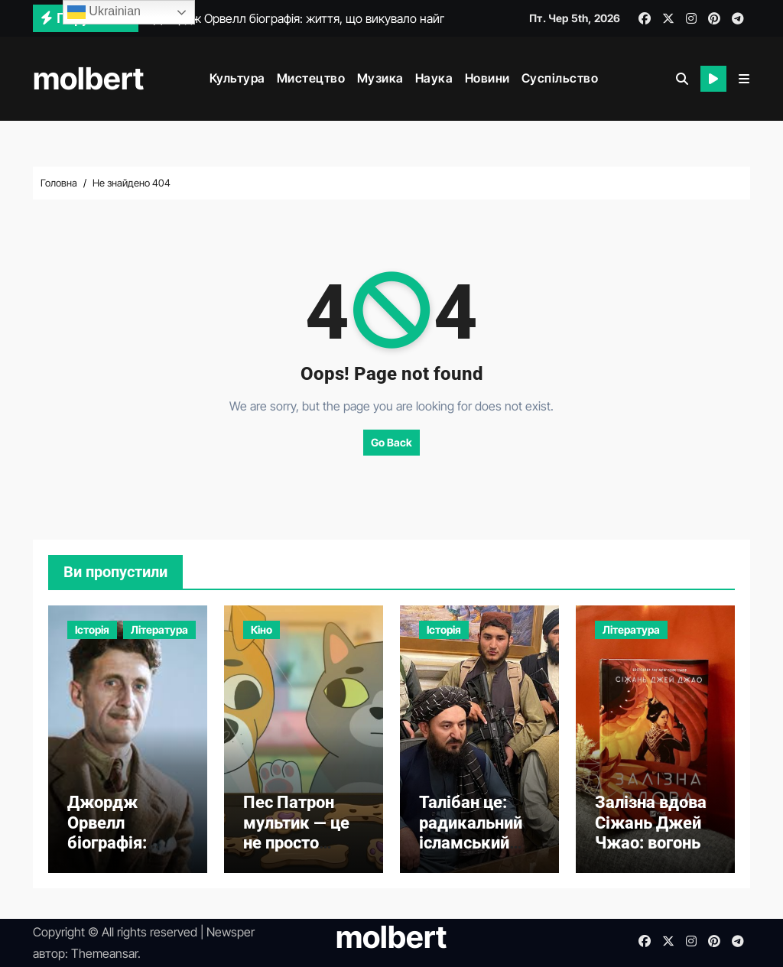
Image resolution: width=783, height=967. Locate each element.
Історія (92, 629)
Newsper (230, 931)
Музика (380, 78)
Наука (434, 78)
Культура (237, 78)
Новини (487, 78)
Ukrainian (104, 12)
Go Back (391, 442)
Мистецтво (311, 78)
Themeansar (104, 953)
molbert (88, 78)
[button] (744, 78)
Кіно (261, 629)
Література (159, 629)
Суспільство (560, 78)
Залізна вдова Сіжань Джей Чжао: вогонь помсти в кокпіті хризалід (651, 853)
